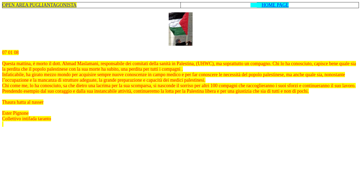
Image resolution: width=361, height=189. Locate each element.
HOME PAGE (275, 5)
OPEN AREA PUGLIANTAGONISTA (39, 5)
